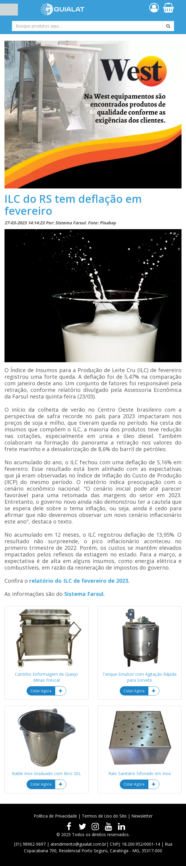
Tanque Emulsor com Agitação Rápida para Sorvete (139, 677)
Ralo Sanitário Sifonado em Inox (139, 773)
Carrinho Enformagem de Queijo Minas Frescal (46, 677)
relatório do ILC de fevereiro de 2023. (79, 580)
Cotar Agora (40, 690)
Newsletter (142, 816)
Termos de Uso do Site (104, 816)
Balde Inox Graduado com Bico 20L (46, 773)
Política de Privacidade (55, 816)
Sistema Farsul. (84, 593)
